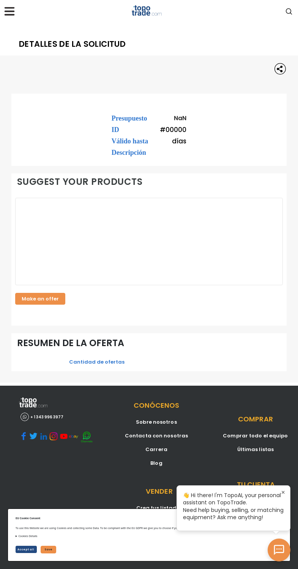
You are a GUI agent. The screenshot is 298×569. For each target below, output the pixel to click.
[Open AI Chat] (279, 550)
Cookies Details (27, 536)
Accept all (26, 549)
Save (48, 549)
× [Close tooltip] (283, 492)
